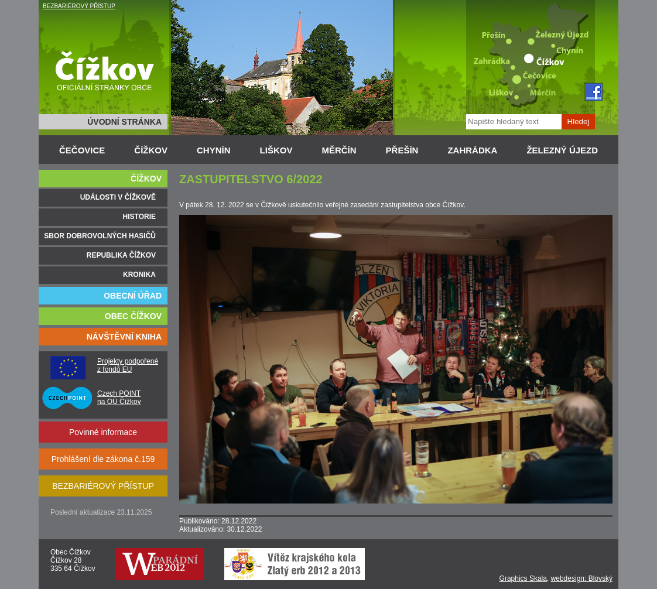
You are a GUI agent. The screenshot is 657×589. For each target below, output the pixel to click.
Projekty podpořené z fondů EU (127, 365)
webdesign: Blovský (581, 578)
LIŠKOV (276, 150)
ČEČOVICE (82, 150)
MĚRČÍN (338, 150)
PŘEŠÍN (402, 150)
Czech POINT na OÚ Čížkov (119, 397)
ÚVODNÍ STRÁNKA (124, 121)
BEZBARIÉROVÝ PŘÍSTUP (79, 6)
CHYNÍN (214, 150)
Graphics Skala (523, 578)
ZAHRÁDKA (472, 150)
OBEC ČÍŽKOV (133, 316)
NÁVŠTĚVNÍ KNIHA (124, 336)
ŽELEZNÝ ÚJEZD (562, 150)
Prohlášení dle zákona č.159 (103, 459)
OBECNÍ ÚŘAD (133, 295)
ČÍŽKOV (150, 150)
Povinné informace (103, 432)
